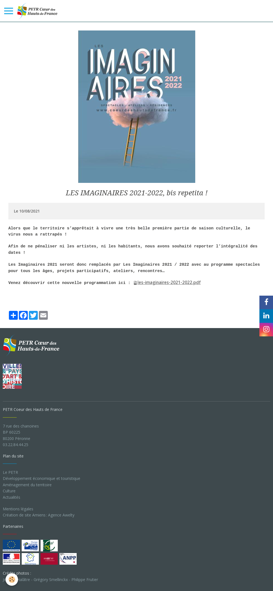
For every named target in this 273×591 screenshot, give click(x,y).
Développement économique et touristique (41, 478)
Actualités (11, 497)
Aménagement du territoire (27, 484)
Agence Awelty (61, 515)
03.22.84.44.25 (15, 444)
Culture (9, 490)
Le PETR (10, 472)
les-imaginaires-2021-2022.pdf (169, 282)
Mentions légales (18, 508)
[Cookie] (12, 579)
